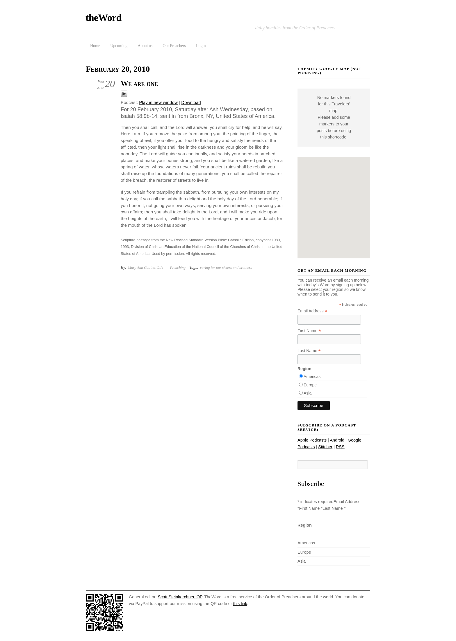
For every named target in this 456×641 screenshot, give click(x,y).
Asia (307, 393)
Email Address (312, 311)
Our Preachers (174, 46)
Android (337, 440)
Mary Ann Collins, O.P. (145, 267)
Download (191, 102)
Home (95, 46)
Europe (310, 385)
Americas (312, 376)
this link (240, 603)
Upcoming (118, 46)
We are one (139, 83)
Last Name (309, 351)
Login (201, 46)
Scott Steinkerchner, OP (180, 597)
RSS (340, 446)
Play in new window (158, 102)
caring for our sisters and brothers (226, 267)
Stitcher (325, 446)
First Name (309, 331)
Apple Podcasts (312, 440)
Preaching (178, 267)
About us (145, 46)
